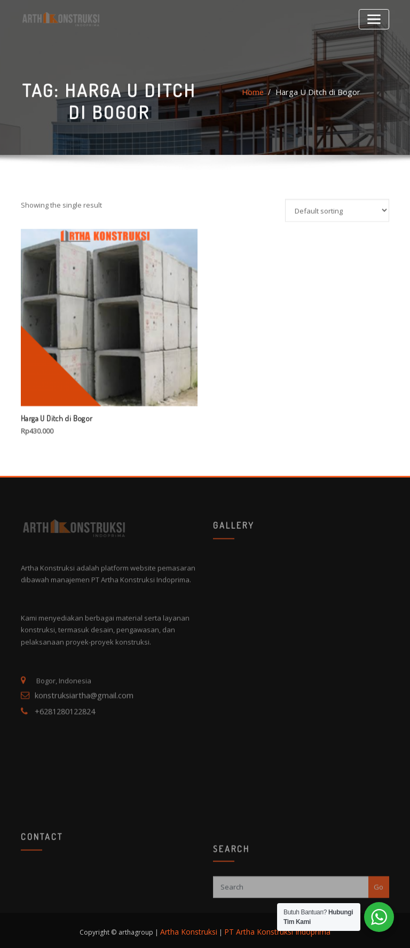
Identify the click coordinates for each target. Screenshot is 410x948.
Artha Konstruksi (195, 928)
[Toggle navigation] (376, 17)
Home (259, 108)
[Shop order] (337, 307)
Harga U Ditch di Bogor (316, 108)
